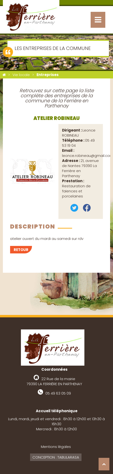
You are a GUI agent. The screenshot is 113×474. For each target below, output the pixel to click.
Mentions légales (56, 446)
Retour (21, 249)
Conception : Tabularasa (55, 457)
